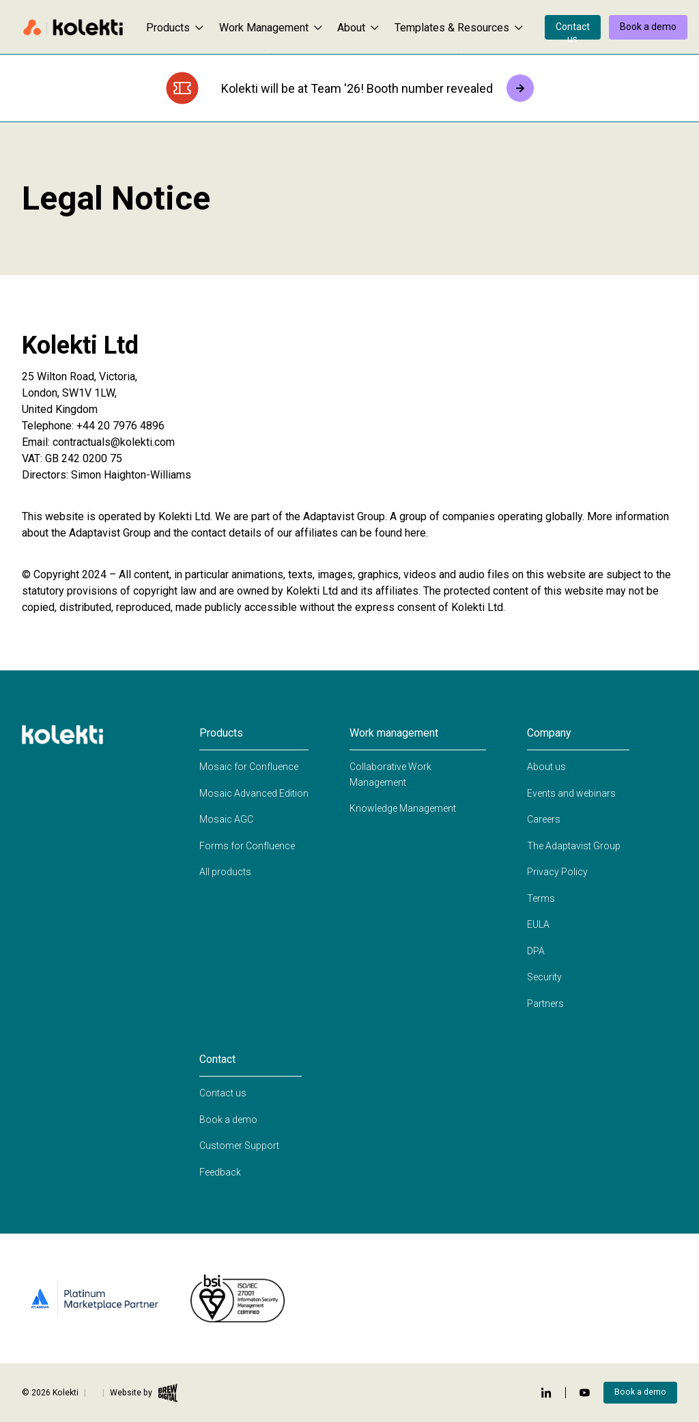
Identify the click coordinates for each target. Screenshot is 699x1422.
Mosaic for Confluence (248, 766)
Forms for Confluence (247, 845)
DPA (536, 950)
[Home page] (73, 27)
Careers (543, 819)
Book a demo (648, 26)
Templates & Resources (459, 27)
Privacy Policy (557, 871)
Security (544, 976)
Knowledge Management (403, 808)
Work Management (270, 27)
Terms (541, 898)
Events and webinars (571, 793)
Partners (545, 1003)
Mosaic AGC (226, 819)
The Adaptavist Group (573, 845)
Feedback (220, 1172)
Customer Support (239, 1145)
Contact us (573, 30)
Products (174, 27)
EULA (538, 924)
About (358, 27)
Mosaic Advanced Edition (254, 793)
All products (225, 871)
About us (546, 766)
